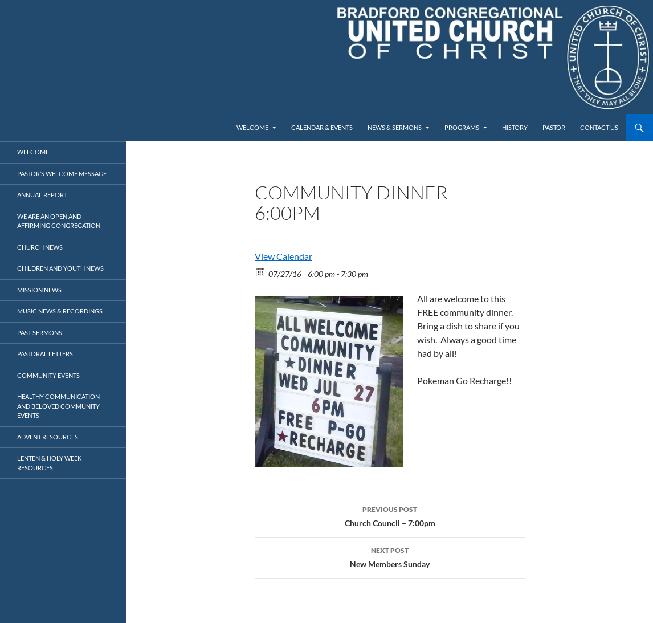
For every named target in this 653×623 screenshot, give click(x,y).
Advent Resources (47, 437)
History (515, 127)
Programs (461, 127)
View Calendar (283, 256)
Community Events (48, 375)
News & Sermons (395, 127)
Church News (40, 247)
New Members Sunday (390, 556)
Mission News (39, 290)
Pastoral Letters (45, 353)
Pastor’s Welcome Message (62, 173)
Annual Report (42, 194)
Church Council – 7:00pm (390, 515)
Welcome (252, 127)
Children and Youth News (60, 268)
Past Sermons (39, 332)
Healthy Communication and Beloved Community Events (58, 406)
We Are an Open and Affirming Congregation (58, 221)
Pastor (553, 127)
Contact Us (599, 127)
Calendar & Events (322, 127)
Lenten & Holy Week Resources (49, 462)
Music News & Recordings (60, 311)
